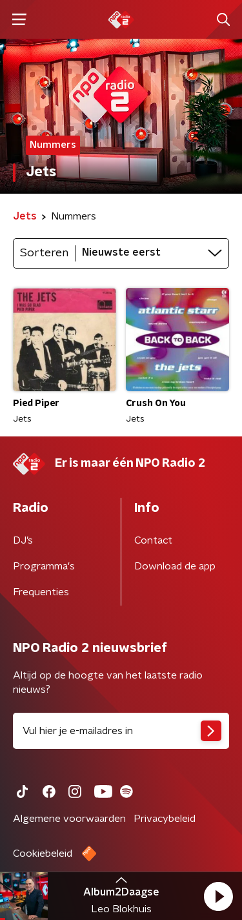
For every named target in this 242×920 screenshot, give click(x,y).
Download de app (175, 566)
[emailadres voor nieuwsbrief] (121, 731)
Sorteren (44, 253)
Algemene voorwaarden (69, 818)
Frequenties (41, 592)
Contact (153, 540)
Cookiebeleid (42, 853)
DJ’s (23, 540)
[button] (218, 896)
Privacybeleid (165, 818)
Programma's (44, 566)
